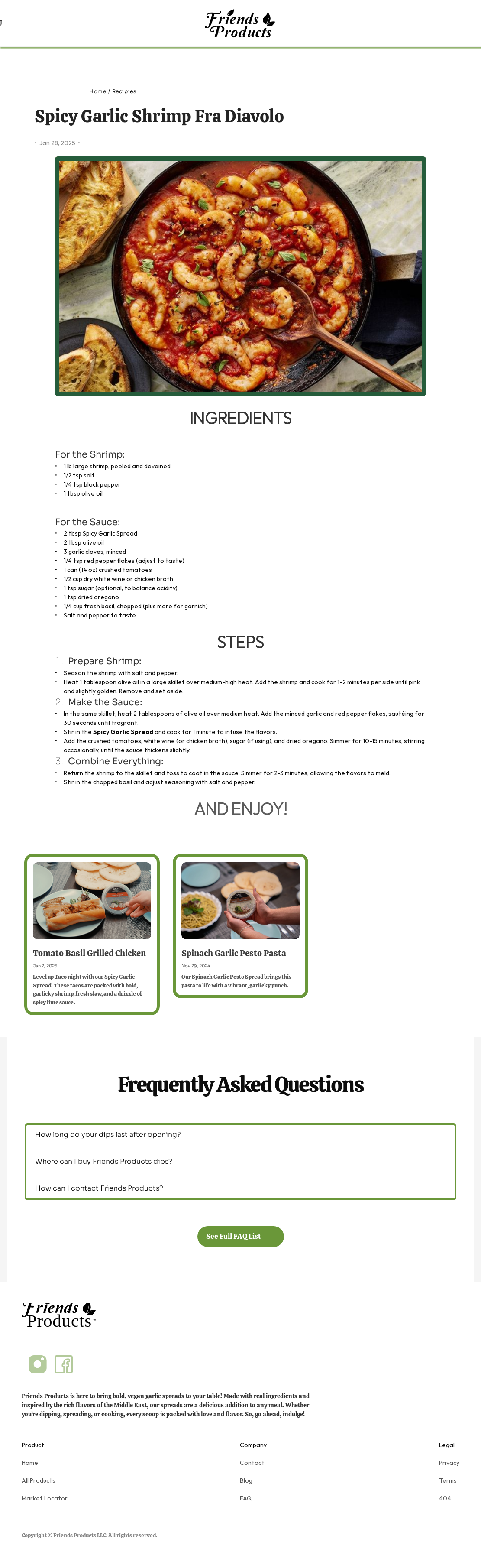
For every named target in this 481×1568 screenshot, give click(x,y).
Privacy (449, 1463)
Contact (252, 1463)
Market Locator (45, 1498)
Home (97, 91)
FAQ (246, 1498)
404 (445, 1498)
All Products (38, 1480)
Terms (448, 1480)
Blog (246, 1480)
